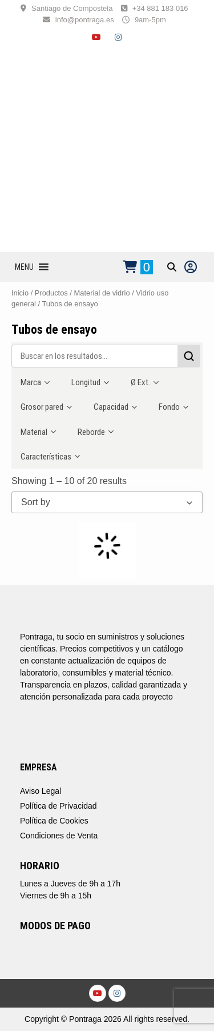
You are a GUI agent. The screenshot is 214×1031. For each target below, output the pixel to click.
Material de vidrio (102, 293)
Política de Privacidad (58, 805)
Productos (51, 293)
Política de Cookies (54, 820)
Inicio (20, 293)
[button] (24, 267)
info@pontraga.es (84, 19)
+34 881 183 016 (160, 8)
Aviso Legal (40, 791)
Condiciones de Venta (59, 835)
